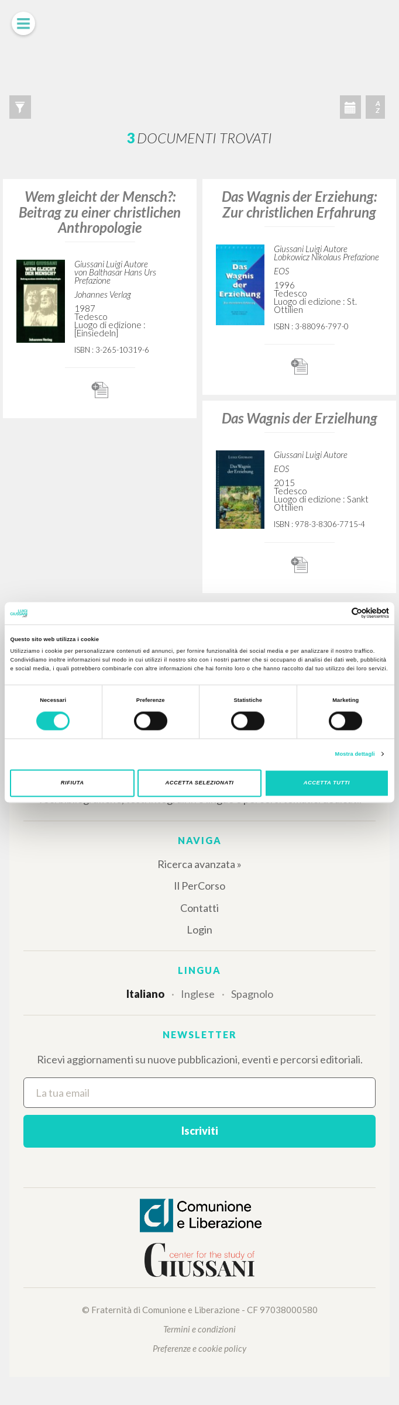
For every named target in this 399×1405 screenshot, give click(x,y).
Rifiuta (72, 783)
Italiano (145, 993)
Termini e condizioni (199, 1329)
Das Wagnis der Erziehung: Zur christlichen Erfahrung (299, 204)
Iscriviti (199, 1130)
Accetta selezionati (200, 783)
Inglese (198, 993)
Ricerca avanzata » (199, 864)
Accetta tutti (327, 783)
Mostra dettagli (355, 754)
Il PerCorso (199, 885)
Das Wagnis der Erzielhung (299, 417)
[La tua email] (199, 1092)
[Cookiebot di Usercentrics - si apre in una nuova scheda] (338, 613)
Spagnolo (252, 993)
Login (199, 929)
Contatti (199, 907)
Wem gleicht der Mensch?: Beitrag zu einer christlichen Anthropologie (100, 212)
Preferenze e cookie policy (199, 1348)
